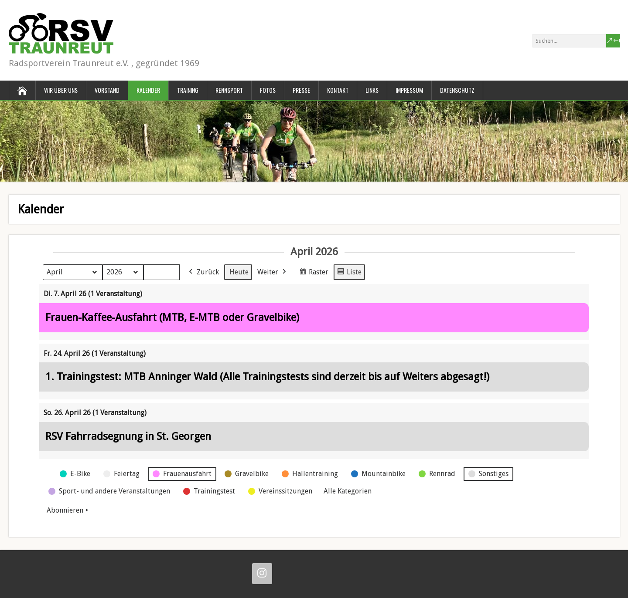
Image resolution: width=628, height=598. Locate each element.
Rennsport (229, 90)
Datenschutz (457, 90)
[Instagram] (262, 573)
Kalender (148, 90)
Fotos (268, 90)
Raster (313, 273)
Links (372, 90)
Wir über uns (61, 90)
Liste (349, 273)
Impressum (409, 90)
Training (187, 90)
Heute (239, 272)
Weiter (272, 272)
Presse (301, 90)
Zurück (203, 272)
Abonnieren (68, 510)
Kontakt (337, 90)
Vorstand (107, 90)
